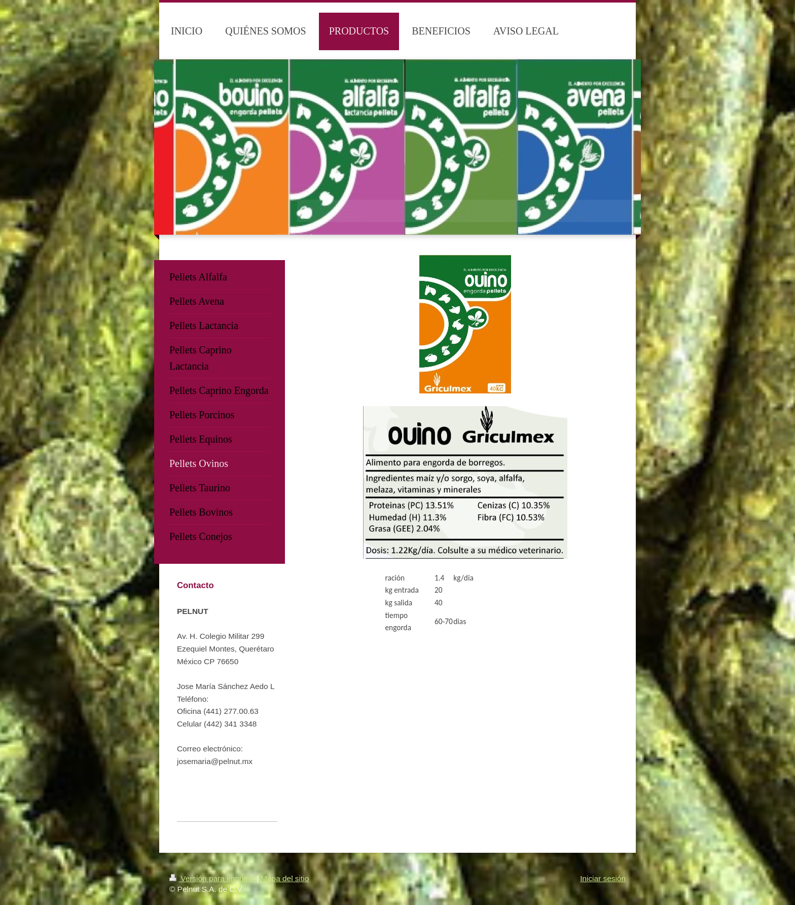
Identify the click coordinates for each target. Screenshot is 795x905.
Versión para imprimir (213, 878)
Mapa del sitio (285, 878)
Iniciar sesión (603, 878)
